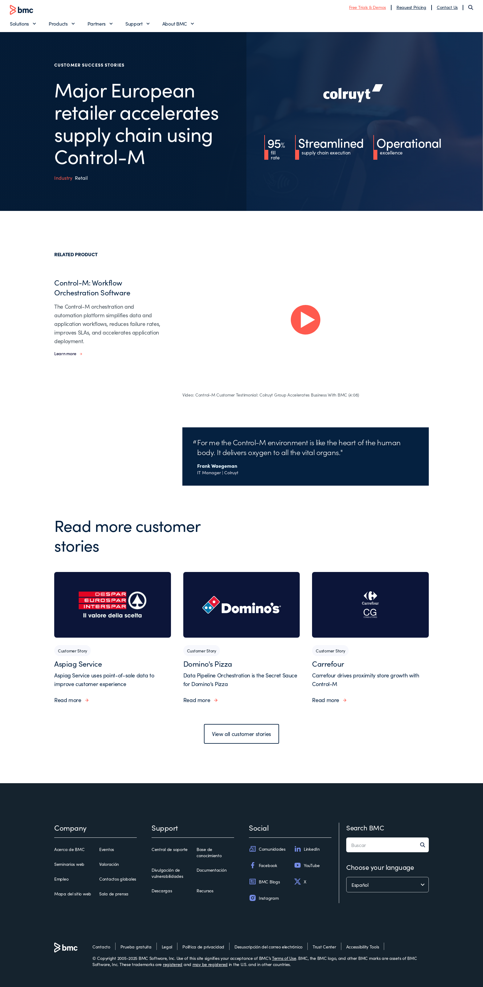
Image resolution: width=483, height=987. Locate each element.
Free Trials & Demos (367, 7)
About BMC (174, 23)
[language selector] (387, 884)
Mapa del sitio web (72, 893)
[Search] (470, 7)
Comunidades (267, 849)
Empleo (61, 879)
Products (58, 23)
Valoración (109, 864)
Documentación (211, 870)
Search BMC (365, 827)
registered (172, 964)
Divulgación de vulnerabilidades (167, 873)
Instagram (263, 898)
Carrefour (328, 663)
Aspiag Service (78, 663)
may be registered (210, 964)
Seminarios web (69, 864)
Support (134, 23)
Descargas (162, 890)
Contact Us (447, 7)
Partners (96, 23)
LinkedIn (307, 849)
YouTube (307, 865)
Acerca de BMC (69, 849)
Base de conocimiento (209, 852)
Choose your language (380, 867)
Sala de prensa (113, 893)
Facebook (263, 865)
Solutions (19, 23)
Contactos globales (117, 879)
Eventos (106, 849)
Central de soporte (170, 849)
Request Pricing (411, 7)
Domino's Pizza (207, 663)
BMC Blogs (264, 881)
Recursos (205, 890)
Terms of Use (284, 958)
